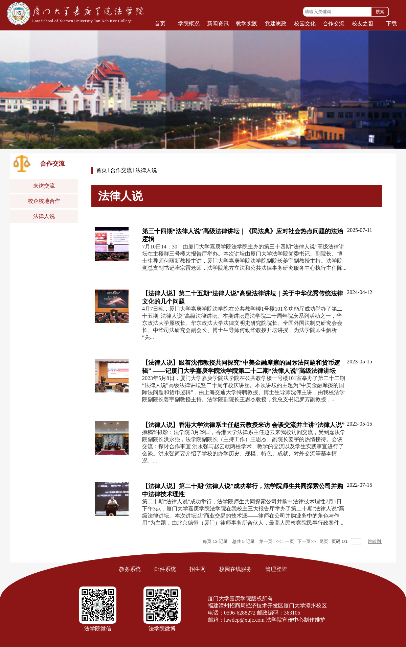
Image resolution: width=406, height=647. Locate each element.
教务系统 (130, 569)
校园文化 (305, 23)
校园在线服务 (235, 569)
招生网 (197, 569)
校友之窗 (363, 23)
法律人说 (146, 170)
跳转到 (375, 541)
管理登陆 (276, 569)
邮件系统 (165, 569)
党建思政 (276, 23)
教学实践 (246, 23)
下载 (391, 23)
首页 (160, 23)
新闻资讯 (218, 23)
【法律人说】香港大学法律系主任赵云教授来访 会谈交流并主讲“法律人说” (243, 425)
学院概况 (189, 23)
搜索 (380, 11)
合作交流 (333, 23)
